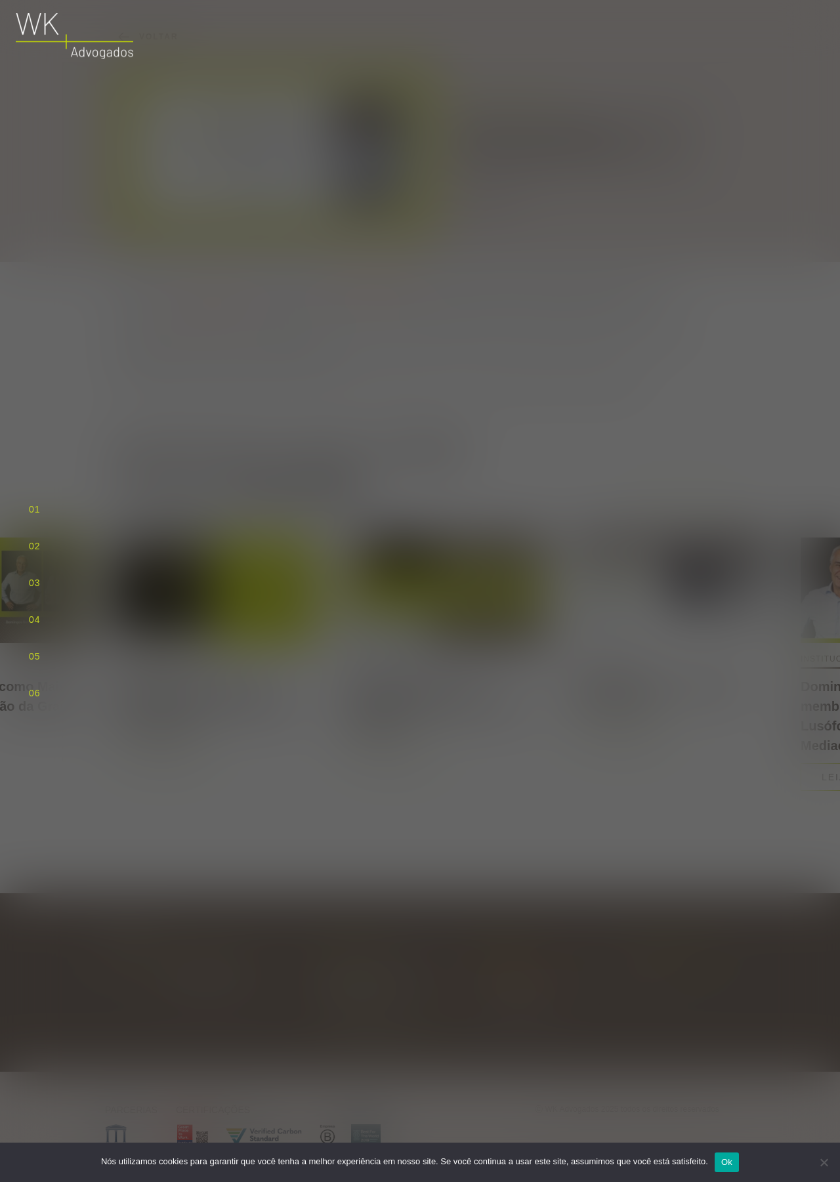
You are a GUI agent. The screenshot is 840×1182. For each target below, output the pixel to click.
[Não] (823, 1162)
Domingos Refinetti (371, 287)
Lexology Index (212, 303)
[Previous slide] (652, 499)
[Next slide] (710, 499)
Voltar (147, 37)
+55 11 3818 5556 (515, 1002)
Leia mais (164, 757)
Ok (726, 1162)
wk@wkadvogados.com (526, 972)
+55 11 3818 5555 (515, 987)
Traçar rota (381, 1024)
